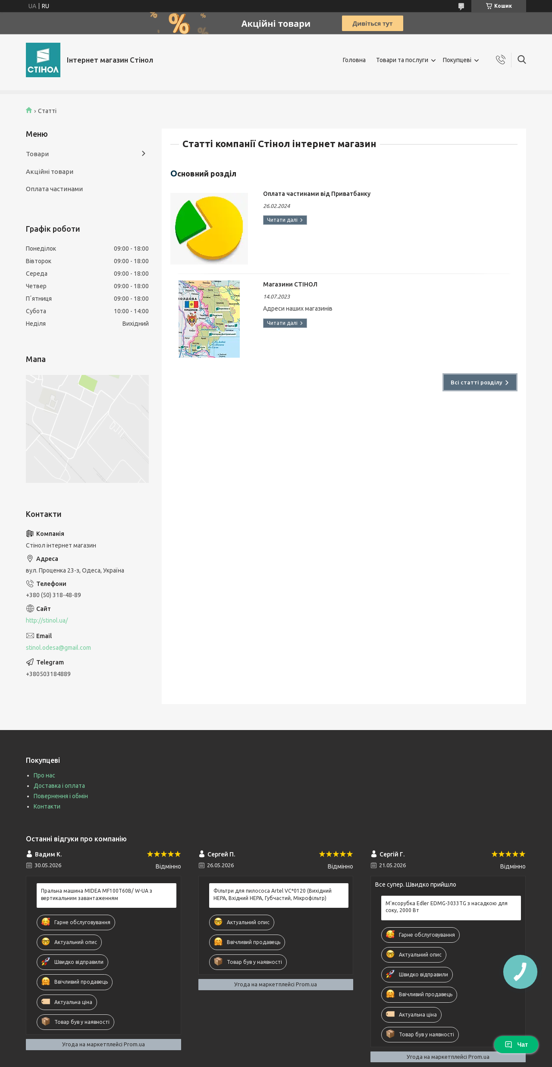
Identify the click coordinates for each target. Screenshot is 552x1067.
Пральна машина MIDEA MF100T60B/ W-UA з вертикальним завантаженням (96, 894)
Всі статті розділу (476, 382)
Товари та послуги (402, 60)
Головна (354, 60)
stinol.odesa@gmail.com (58, 647)
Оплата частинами (54, 188)
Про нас (44, 775)
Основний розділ (203, 173)
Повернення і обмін (61, 796)
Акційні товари (49, 171)
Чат (516, 1044)
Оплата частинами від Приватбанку (316, 193)
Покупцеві (457, 60)
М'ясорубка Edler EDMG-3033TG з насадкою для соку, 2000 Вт (447, 906)
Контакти (47, 806)
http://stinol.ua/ (47, 620)
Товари (37, 153)
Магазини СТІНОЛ (290, 284)
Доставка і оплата (59, 785)
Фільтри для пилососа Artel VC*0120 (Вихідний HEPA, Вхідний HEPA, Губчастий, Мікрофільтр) (272, 894)
